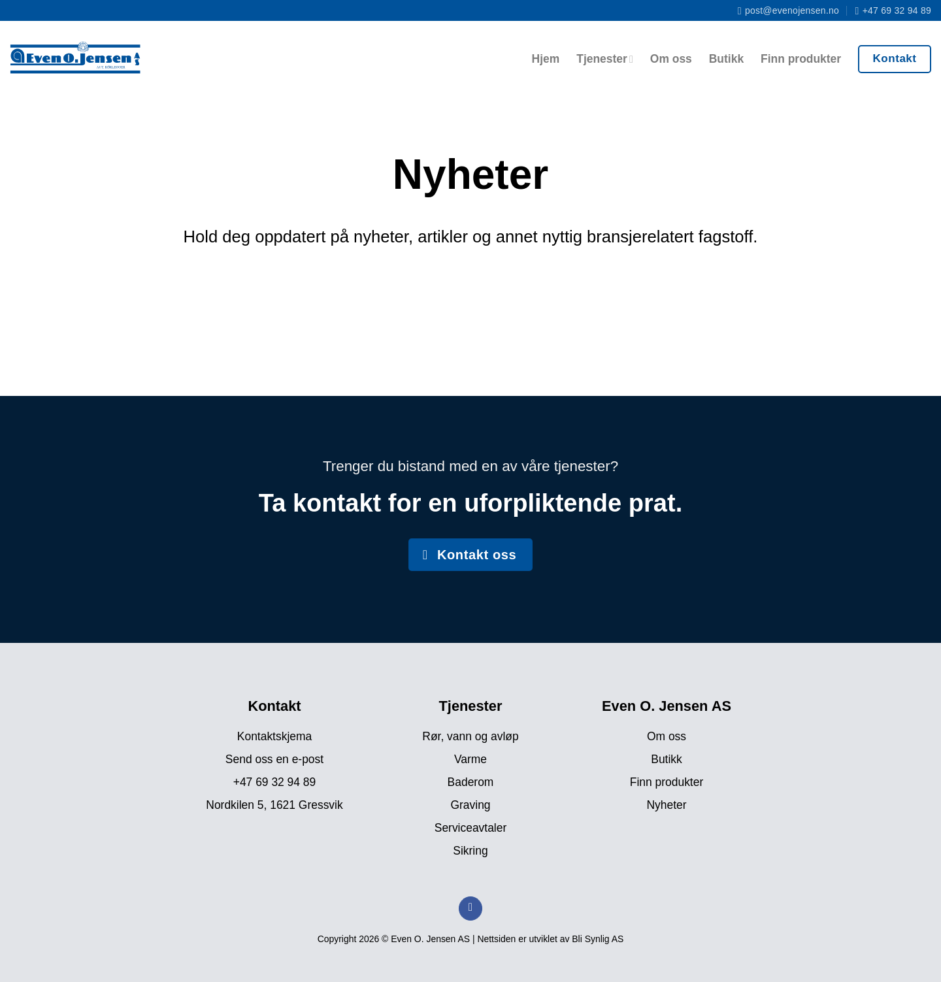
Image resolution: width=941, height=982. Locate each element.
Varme (470, 759)
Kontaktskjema (274, 736)
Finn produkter (801, 58)
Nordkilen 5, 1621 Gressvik (274, 804)
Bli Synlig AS (597, 939)
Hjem (546, 58)
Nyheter (666, 804)
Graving (470, 804)
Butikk (726, 58)
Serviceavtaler (470, 827)
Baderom (471, 782)
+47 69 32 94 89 (274, 782)
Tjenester (604, 58)
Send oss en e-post (274, 759)
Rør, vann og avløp (470, 736)
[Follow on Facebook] (470, 908)
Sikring (470, 850)
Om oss (671, 58)
